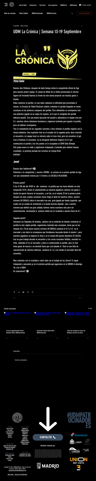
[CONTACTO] (48, 437)
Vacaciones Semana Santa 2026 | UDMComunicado (46, 332)
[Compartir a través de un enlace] (28, 292)
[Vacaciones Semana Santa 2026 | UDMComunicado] (48, 319)
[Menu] (6, 4)
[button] (23, 5)
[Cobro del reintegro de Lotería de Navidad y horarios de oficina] (78, 319)
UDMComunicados (37, 13)
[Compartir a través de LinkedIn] (23, 292)
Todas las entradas (10, 13)
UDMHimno (25, 434)
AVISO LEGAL (10, 474)
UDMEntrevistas (51, 13)
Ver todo (90, 308)
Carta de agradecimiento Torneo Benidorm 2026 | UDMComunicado (15, 332)
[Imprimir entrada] (32, 292)
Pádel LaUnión (23, 13)
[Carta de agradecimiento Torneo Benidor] (17, 319)
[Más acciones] (81, 26)
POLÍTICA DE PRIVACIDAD (21, 474)
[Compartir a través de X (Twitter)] (19, 292)
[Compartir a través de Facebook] (14, 292)
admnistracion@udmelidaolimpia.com (17, 470)
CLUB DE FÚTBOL (25, 427)
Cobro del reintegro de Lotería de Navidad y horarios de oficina (76, 332)
